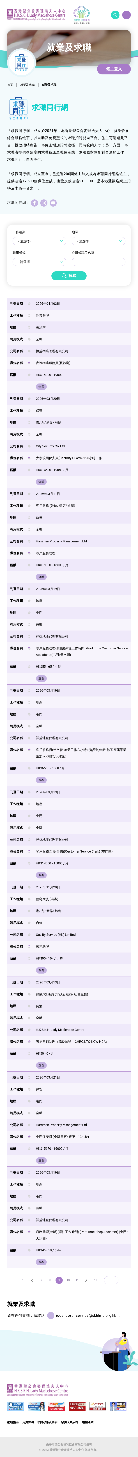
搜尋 (72, 275)
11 (77, 1280)
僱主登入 (114, 69)
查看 (41, 386)
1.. (23, 1280)
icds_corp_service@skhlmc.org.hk (86, 1315)
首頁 (10, 84)
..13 (95, 1280)
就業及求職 (27, 84)
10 (68, 1280)
